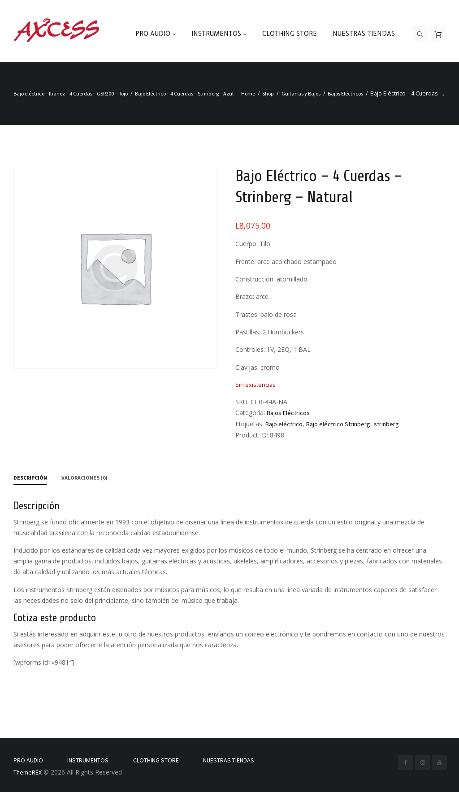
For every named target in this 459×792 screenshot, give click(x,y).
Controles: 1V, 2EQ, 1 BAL (273, 349)
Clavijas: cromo (257, 367)
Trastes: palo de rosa (266, 314)
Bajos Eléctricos (345, 93)
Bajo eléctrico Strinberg (338, 424)
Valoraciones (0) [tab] (84, 477)
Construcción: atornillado (271, 279)
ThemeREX (27, 772)
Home (248, 93)
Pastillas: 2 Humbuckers (269, 332)
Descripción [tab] (30, 477)
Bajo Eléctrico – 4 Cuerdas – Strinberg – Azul (184, 93)
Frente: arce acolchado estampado (286, 261)
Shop (268, 93)
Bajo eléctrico (284, 424)
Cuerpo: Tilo (252, 243)
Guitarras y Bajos (300, 93)
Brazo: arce (251, 296)
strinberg (386, 424)
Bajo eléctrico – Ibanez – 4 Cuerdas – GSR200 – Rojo (70, 93)
